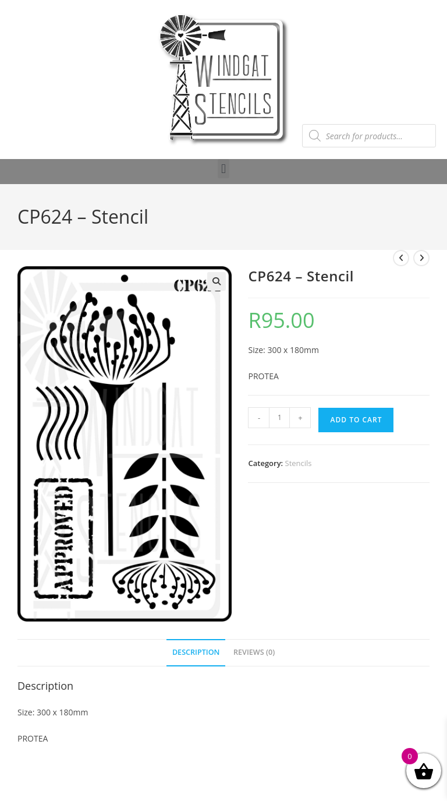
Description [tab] (196, 652)
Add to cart (356, 420)
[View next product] (421, 258)
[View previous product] (401, 258)
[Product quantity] (279, 417)
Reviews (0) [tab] (254, 652)
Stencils (298, 463)
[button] (223, 168)
